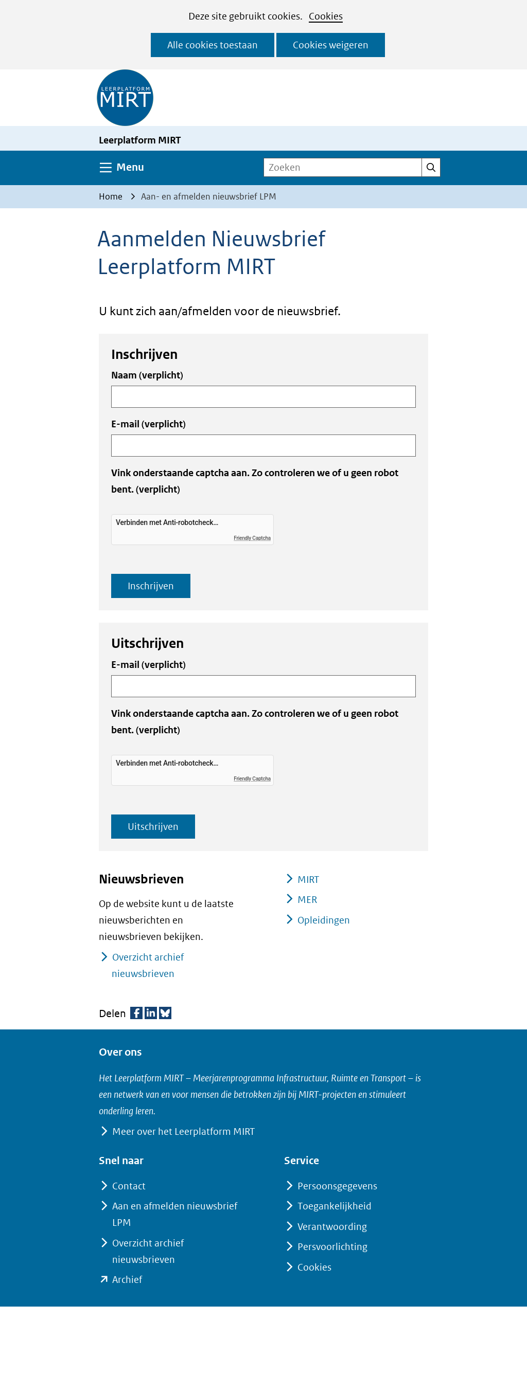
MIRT (308, 879)
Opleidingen (323, 920)
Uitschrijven (153, 826)
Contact (129, 1186)
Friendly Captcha (252, 538)
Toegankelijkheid (334, 1206)
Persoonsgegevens (337, 1186)
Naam (147, 375)
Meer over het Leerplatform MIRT (183, 1131)
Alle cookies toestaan (212, 45)
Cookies (326, 16)
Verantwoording (332, 1227)
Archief (127, 1280)
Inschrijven (151, 586)
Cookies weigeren (330, 45)
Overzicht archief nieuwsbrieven (148, 965)
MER (307, 900)
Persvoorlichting (332, 1247)
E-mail (148, 424)
